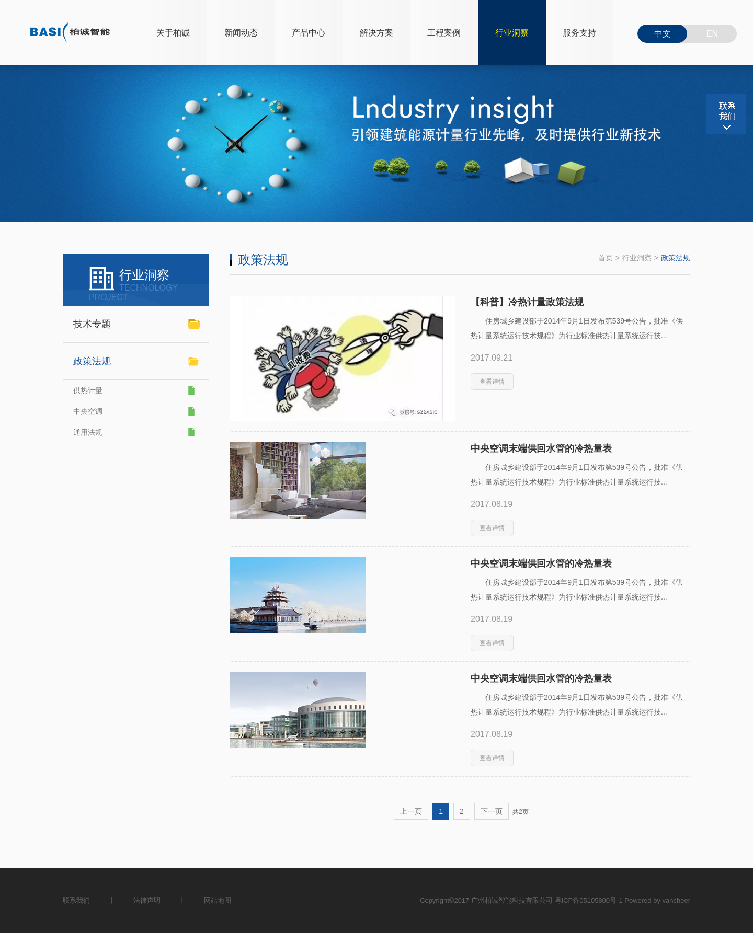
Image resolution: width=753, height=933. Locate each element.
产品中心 (308, 32)
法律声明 (147, 900)
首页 (605, 258)
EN (712, 33)
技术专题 (92, 324)
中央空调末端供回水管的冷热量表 (541, 448)
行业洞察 (512, 32)
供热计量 (87, 390)
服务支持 (579, 32)
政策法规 (675, 258)
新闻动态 (241, 32)
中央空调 (87, 411)
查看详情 (492, 381)
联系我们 (76, 900)
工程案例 (444, 32)
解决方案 (376, 32)
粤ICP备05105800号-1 (589, 900)
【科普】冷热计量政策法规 (527, 302)
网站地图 (217, 900)
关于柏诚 (173, 32)
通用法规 (87, 432)
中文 (662, 33)
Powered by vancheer (657, 900)
